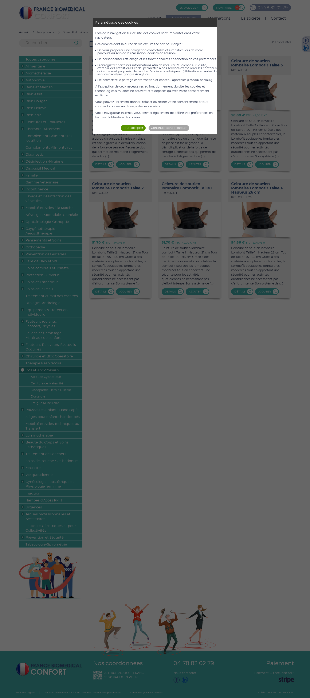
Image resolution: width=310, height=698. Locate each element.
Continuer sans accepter (169, 128)
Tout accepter (133, 128)
